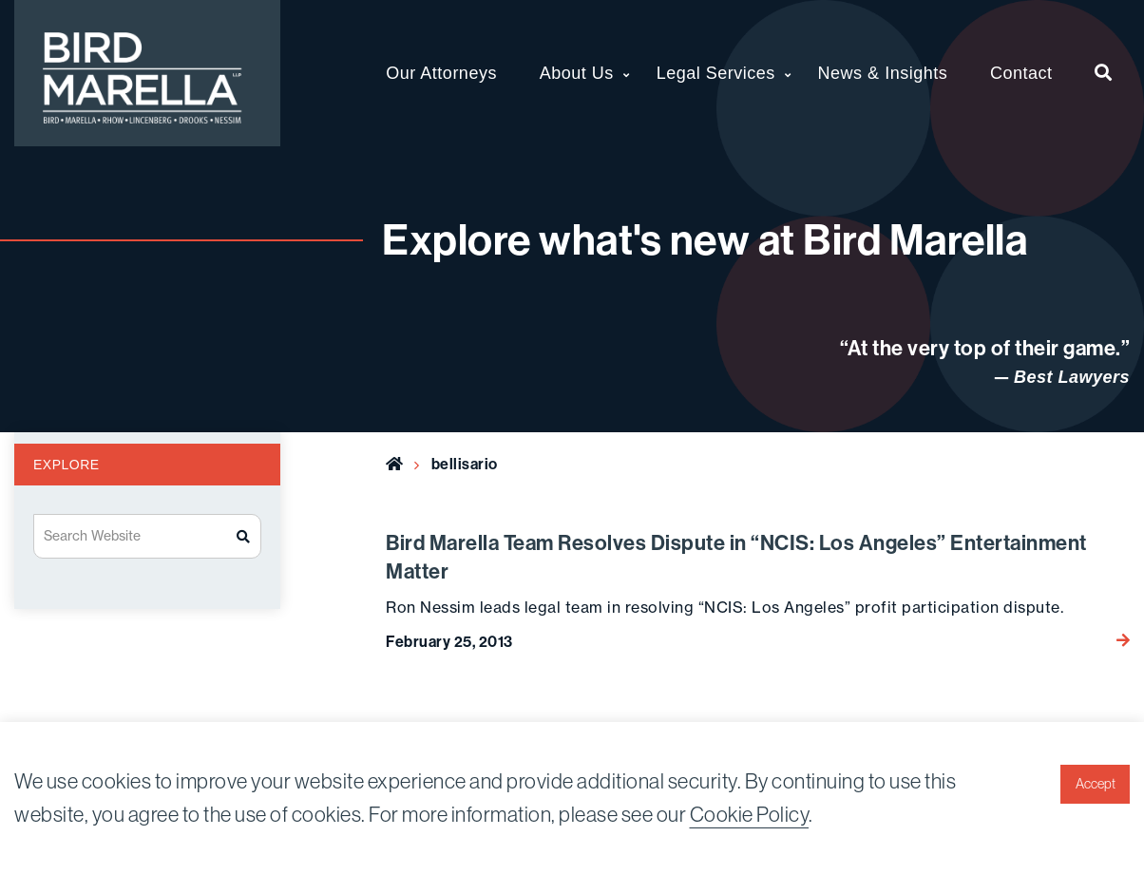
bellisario (464, 463)
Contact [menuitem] (1021, 73)
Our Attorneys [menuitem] (441, 73)
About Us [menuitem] (577, 73)
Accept (1095, 783)
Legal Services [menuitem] (716, 73)
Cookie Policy (750, 814)
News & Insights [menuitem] (883, 73)
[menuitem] (1103, 73)
